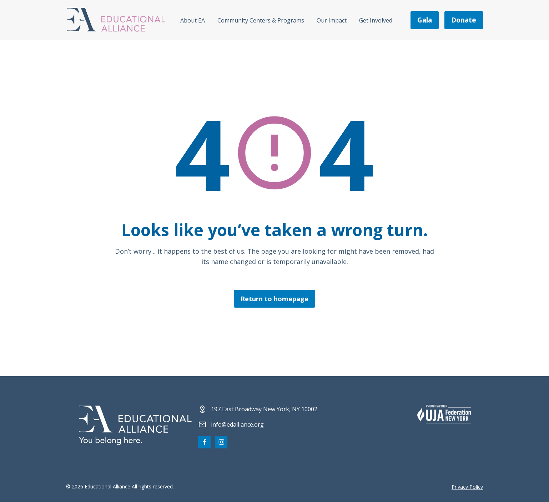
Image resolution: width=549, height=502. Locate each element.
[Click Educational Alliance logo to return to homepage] (116, 20)
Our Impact (332, 20)
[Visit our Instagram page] (221, 442)
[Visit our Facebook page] (204, 442)
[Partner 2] (444, 414)
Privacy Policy (467, 486)
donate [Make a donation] (463, 20)
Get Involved (375, 20)
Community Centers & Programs (260, 20)
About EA (192, 20)
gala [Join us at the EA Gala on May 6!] (424, 20)
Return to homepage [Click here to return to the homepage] (274, 298)
